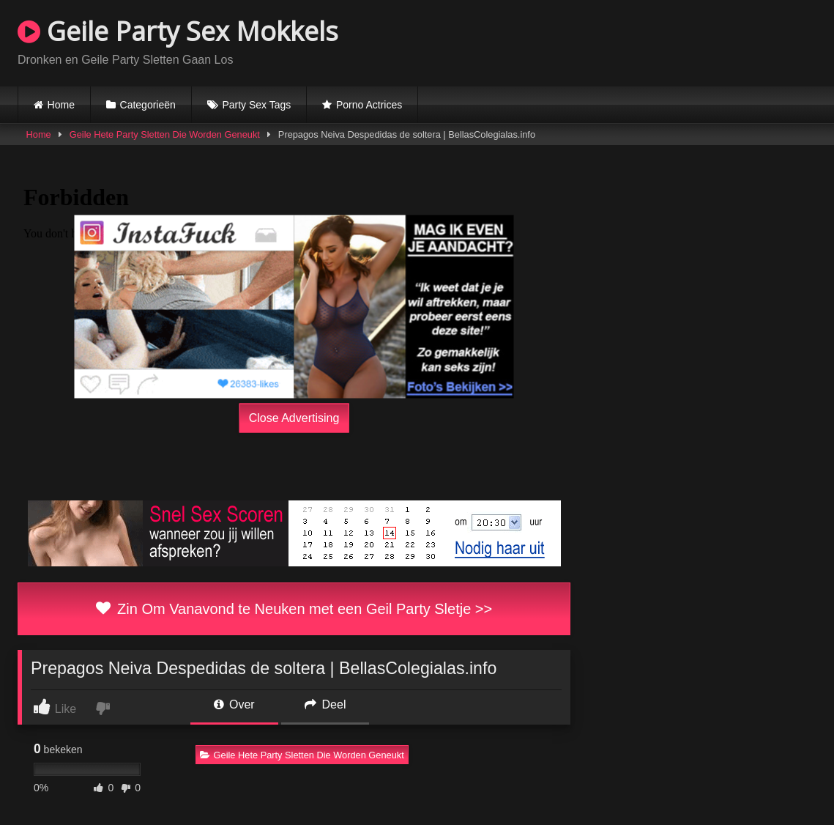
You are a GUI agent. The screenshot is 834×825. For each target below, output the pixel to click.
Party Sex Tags (256, 105)
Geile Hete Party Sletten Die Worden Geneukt (165, 134)
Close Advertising (294, 418)
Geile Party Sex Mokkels (178, 31)
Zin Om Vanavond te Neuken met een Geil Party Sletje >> (294, 609)
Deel (325, 704)
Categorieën (148, 105)
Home (61, 105)
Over (234, 704)
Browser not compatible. (645, 41)
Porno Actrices (369, 105)
